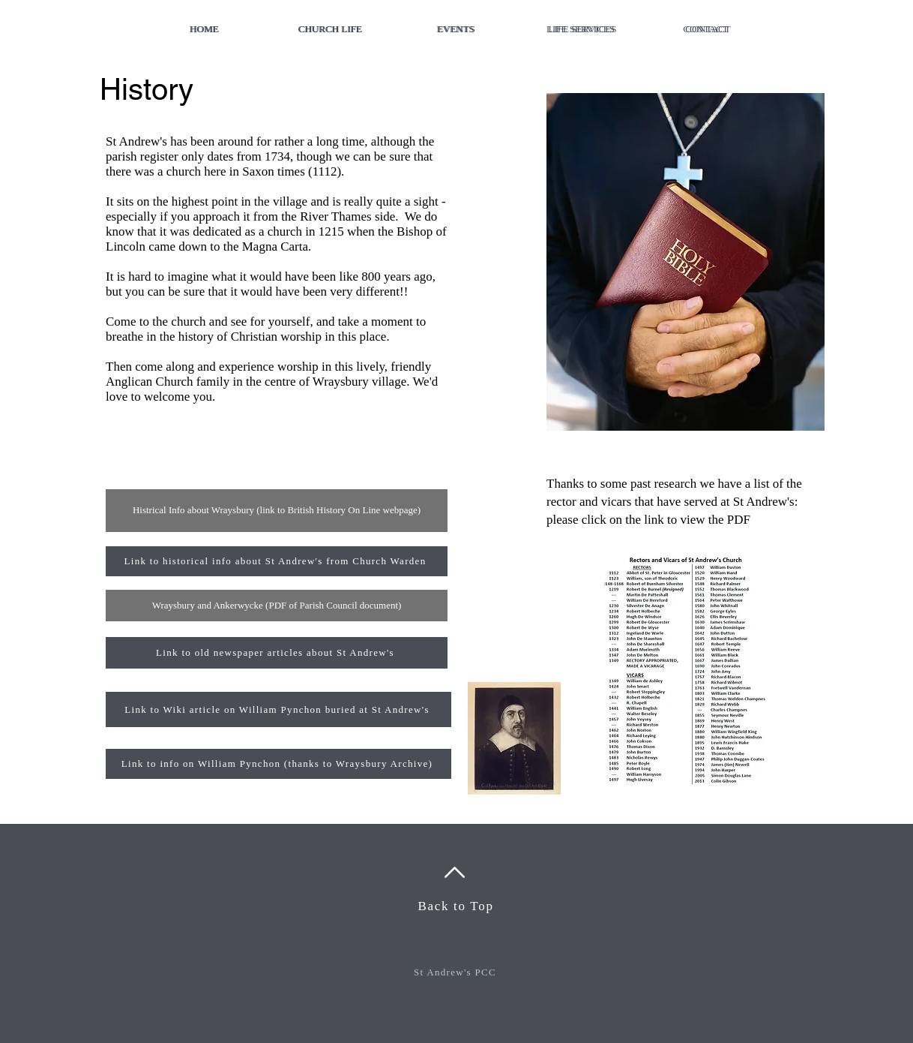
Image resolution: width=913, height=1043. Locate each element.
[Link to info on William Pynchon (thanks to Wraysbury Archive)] (278, 764)
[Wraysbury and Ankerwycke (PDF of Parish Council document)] (277, 605)
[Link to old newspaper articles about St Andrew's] (277, 653)
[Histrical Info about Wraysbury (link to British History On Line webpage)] (277, 510)
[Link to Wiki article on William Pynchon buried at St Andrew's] (278, 709)
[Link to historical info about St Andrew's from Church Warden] (277, 561)
